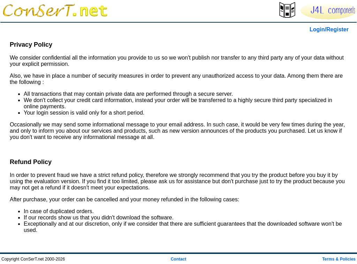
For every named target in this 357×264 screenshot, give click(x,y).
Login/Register (329, 29)
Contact (179, 259)
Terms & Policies (339, 259)
